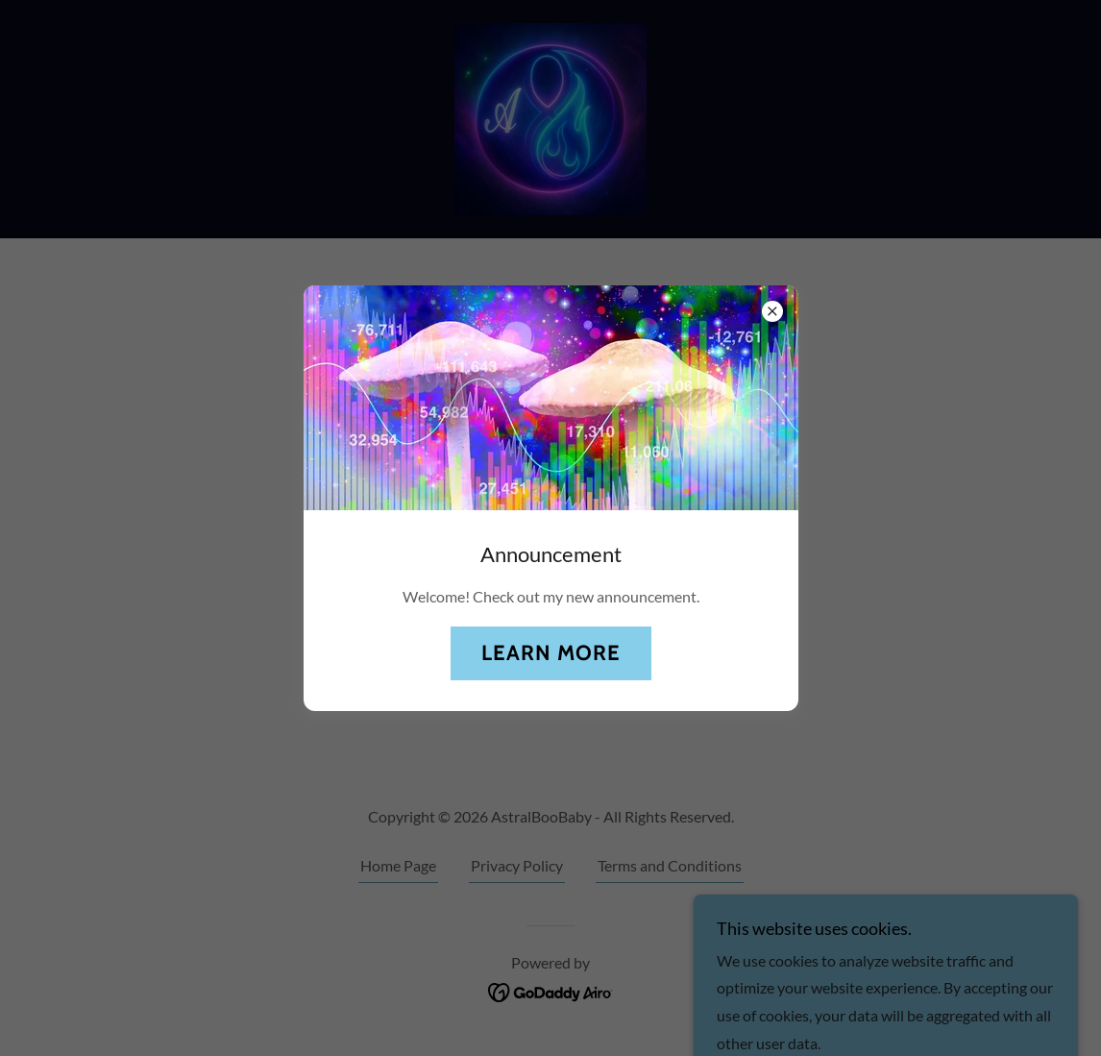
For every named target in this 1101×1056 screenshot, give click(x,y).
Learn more (551, 653)
